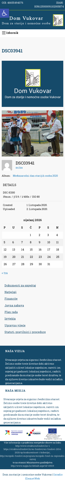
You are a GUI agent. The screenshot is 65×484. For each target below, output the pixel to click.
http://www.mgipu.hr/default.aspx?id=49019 (32, 465)
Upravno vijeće (15, 325)
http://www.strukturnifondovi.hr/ (31, 445)
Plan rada (11, 312)
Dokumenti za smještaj (20, 285)
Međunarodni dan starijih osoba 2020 (35, 175)
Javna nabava (14, 305)
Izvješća (10, 318)
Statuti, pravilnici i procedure (25, 332)
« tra (5, 273)
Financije (11, 298)
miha (19, 167)
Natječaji (10, 292)
